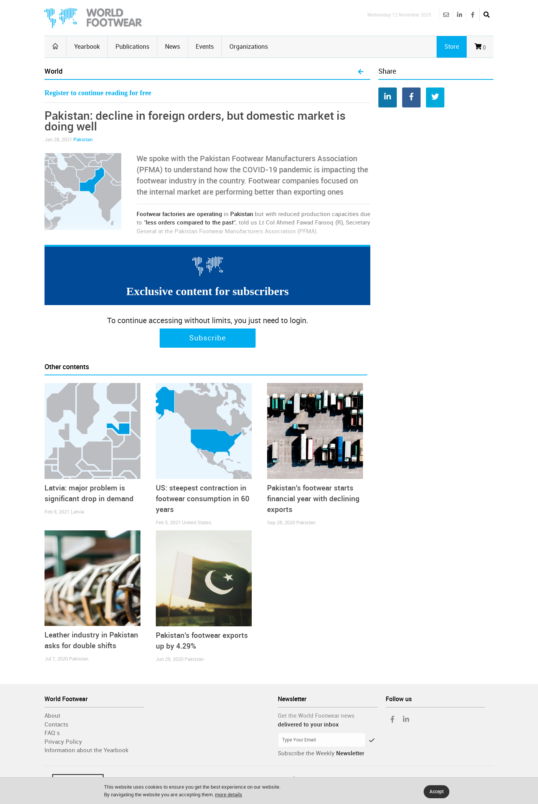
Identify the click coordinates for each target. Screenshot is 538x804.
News (172, 46)
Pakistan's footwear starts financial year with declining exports (313, 499)
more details (228, 794)
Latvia (77, 512)
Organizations (248, 46)
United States (196, 522)
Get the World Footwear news (316, 715)
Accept (436, 791)
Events (205, 46)
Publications (132, 46)
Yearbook (87, 46)
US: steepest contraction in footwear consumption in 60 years (202, 499)
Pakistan (82, 139)
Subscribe (207, 338)
